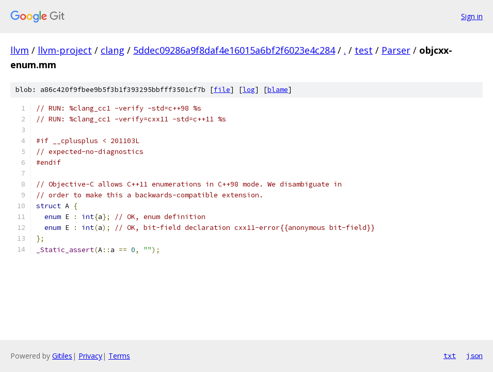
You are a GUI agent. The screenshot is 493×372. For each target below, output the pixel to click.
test (364, 50)
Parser (395, 50)
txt (449, 355)
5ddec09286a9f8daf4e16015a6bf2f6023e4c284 (234, 50)
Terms (119, 356)
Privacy (90, 356)
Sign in (472, 16)
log (249, 89)
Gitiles (62, 356)
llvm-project (65, 50)
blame (277, 89)
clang (112, 50)
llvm (19, 50)
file (222, 89)
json (474, 355)
